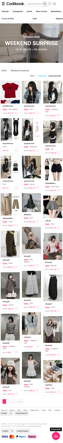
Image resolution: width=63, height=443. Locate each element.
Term (19, 410)
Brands (5, 11)
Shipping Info (34, 410)
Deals (29, 11)
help (49, 410)
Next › (20, 401)
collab (44, 410)
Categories (18, 11)
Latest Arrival (54, 76)
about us (4, 410)
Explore (59, 18)
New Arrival (41, 11)
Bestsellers (56, 11)
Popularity (42, 76)
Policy (25, 410)
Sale (35, 18)
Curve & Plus (8, 18)
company (57, 410)
